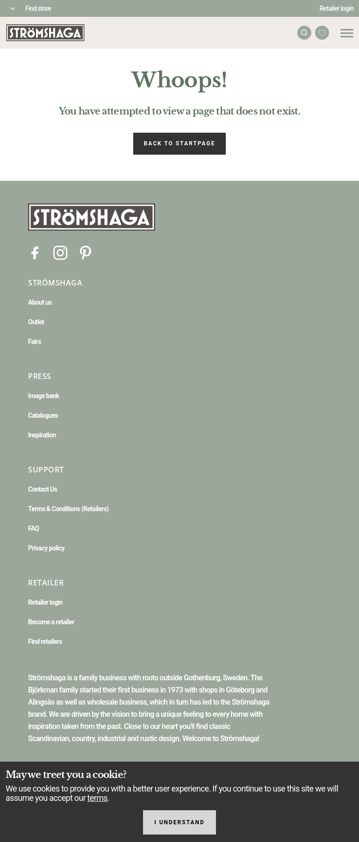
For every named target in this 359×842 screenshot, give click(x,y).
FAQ (33, 528)
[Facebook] (35, 252)
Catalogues (43, 415)
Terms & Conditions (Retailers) (68, 509)
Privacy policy (46, 548)
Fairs (34, 341)
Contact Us (42, 489)
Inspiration (42, 435)
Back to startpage (179, 143)
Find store (38, 8)
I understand (179, 822)
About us (40, 302)
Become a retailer (51, 622)
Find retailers (45, 641)
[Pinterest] (86, 252)
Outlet (36, 322)
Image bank (43, 396)
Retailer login (337, 8)
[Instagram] (60, 252)
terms (97, 798)
